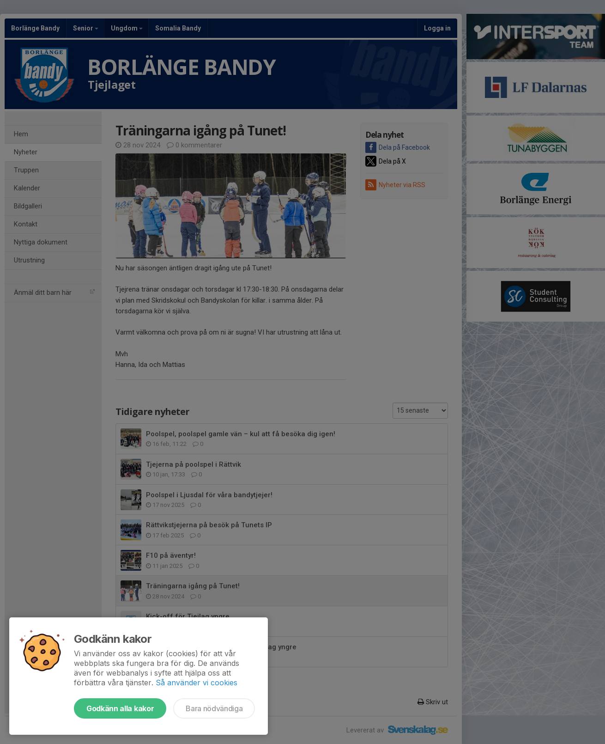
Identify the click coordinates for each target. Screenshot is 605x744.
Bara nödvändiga (214, 708)
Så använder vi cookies (196, 682)
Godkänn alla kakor (120, 708)
